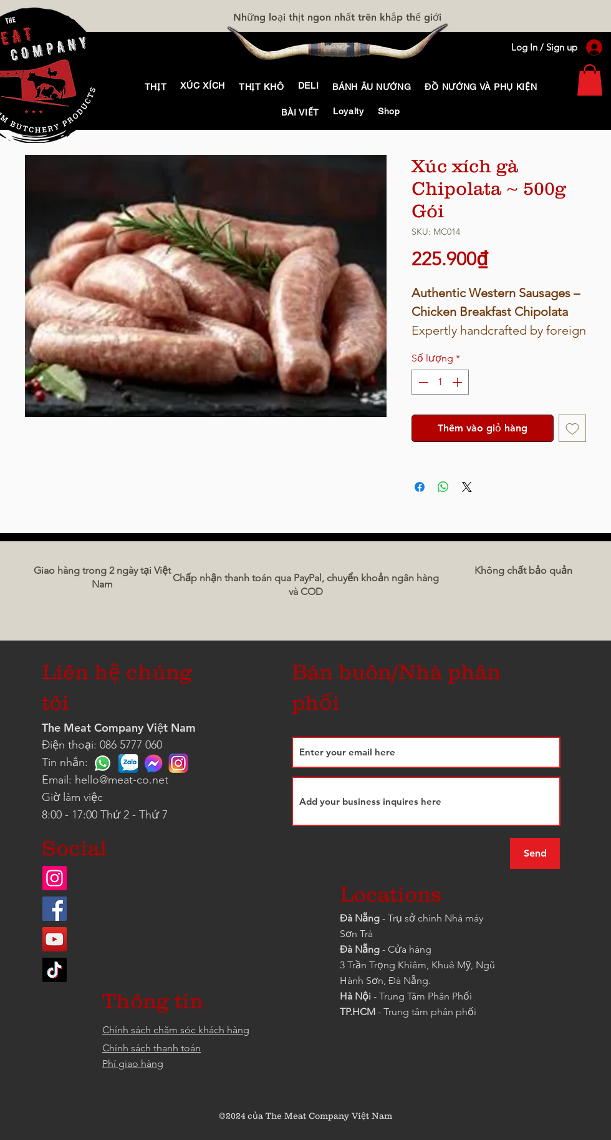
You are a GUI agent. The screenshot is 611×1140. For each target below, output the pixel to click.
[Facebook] (54, 909)
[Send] (535, 853)
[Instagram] (54, 878)
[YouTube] (54, 939)
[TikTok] (54, 970)
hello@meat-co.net (121, 780)
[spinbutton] (440, 382)
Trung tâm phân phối (429, 1012)
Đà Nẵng (360, 918)
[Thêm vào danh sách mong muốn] (572, 428)
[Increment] (458, 382)
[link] (590, 80)
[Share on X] (466, 486)
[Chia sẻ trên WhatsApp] (443, 486)
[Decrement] (422, 382)
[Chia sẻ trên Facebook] (419, 486)
